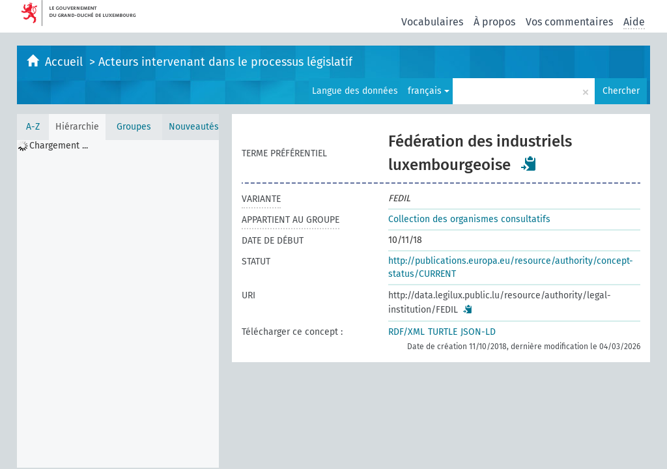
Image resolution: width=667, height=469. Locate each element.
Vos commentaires (569, 22)
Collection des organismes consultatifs (469, 219)
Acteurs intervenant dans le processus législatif (225, 62)
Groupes (134, 126)
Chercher (621, 90)
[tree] (118, 304)
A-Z (33, 126)
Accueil (65, 62)
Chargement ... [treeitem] (58, 145)
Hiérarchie (77, 126)
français (428, 90)
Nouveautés (194, 126)
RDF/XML (406, 331)
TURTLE (442, 331)
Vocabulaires (432, 22)
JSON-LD (478, 331)
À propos (494, 22)
